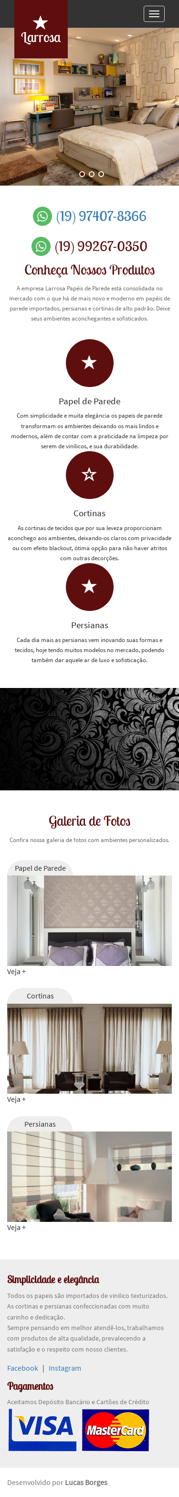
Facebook (22, 1368)
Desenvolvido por (36, 1482)
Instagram (65, 1368)
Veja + (16, 971)
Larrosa (41, 30)
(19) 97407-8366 (101, 216)
